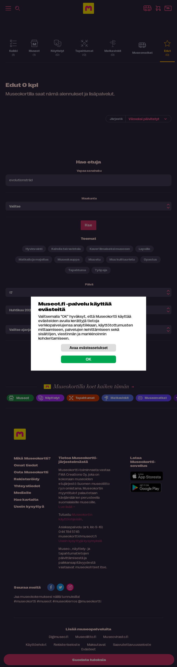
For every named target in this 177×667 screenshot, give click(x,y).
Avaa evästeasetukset (88, 348)
